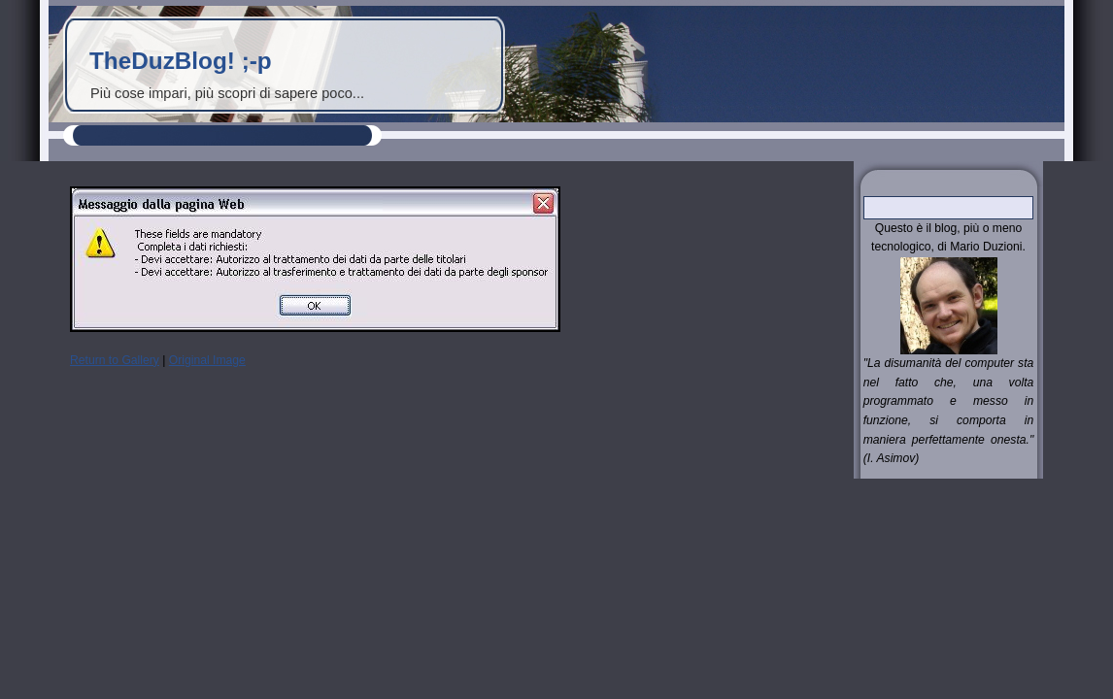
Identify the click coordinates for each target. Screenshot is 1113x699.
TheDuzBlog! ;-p (180, 61)
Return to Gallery (114, 360)
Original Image (207, 360)
